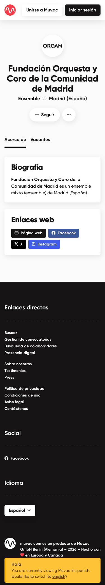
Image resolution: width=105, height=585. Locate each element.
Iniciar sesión (82, 10)
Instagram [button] (44, 243)
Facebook (16, 457)
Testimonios (15, 370)
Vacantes (40, 138)
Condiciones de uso (22, 394)
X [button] (19, 243)
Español (20, 509)
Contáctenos (16, 408)
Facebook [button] (64, 232)
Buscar (10, 332)
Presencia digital (19, 352)
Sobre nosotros (18, 363)
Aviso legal (14, 401)
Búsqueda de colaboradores (30, 345)
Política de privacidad (24, 388)
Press (9, 376)
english (58, 576)
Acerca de (15, 138)
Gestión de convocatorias (28, 338)
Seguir (44, 114)
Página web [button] (29, 232)
